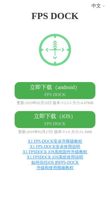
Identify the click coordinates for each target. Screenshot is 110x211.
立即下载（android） (55, 90)
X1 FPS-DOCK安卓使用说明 (55, 146)
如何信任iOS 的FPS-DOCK (55, 162)
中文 (99, 5)
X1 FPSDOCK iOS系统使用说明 (55, 157)
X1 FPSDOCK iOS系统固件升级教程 (55, 152)
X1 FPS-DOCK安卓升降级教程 (55, 141)
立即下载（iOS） (55, 119)
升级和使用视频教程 (55, 168)
